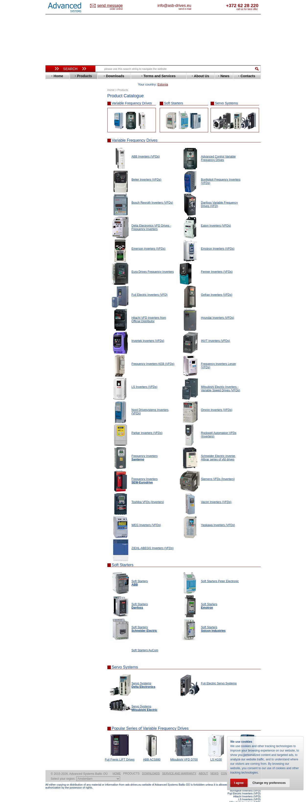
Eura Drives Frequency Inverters (153, 264)
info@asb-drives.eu (195, 5)
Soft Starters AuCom (145, 642)
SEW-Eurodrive (61, 209)
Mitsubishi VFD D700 (184, 752)
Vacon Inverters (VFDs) (216, 494)
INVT (53, 169)
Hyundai (56, 161)
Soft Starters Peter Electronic (220, 573)
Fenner (55, 146)
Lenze (54, 176)
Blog (51, 310)
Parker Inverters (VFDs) (147, 425)
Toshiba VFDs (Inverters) (148, 494)
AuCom (55, 244)
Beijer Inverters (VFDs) (146, 172)
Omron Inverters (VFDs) (216, 402)
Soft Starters (173, 96)
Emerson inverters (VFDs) (149, 241)
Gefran (55, 154)
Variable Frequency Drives (132, 96)
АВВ (53, 241)
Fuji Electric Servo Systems (219, 676)
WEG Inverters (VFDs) (146, 517)
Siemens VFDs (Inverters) (218, 471)
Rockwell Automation (66, 198)
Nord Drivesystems (64, 187)
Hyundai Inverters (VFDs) (217, 310)
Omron (55, 191)
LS (52, 180)
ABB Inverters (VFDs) (146, 149)
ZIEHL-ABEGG (61, 227)
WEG (53, 224)
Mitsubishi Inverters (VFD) (245, 794)
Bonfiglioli (58, 117)
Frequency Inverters (145, 473)
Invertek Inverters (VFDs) (148, 333)
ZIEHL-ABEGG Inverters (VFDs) (153, 540)
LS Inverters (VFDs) (145, 379)
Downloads (151, 765)
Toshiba (56, 216)
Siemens (56, 213)
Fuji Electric (59, 150)
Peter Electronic (62, 255)
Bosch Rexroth (61, 121)
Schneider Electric (64, 205)
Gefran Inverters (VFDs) (216, 287)
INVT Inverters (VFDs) (215, 333)
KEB (53, 172)
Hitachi (55, 158)
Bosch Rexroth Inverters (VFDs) (152, 195)
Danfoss (56, 124)
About (203, 765)
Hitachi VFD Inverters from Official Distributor (149, 311)
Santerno (57, 202)
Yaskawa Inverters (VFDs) (218, 517)
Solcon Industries (63, 263)
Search (70, 69)
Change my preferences (269, 783)
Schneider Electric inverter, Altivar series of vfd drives (218, 450)
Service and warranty (179, 765)
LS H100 (216, 752)
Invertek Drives (61, 165)
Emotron (56, 139)
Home (117, 765)
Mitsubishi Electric (64, 183)
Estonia (114, 6)
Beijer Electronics (63, 113)
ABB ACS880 (151, 752)
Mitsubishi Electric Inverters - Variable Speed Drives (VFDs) (220, 381)
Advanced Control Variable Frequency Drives (218, 150)
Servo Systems (226, 96)
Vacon (54, 220)
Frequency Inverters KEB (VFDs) (153, 356)
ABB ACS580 (253, 797)
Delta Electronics (63, 128)
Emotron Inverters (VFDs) (218, 241)
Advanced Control (63, 110)
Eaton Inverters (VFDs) (216, 218)
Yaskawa (56, 231)
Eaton (54, 132)
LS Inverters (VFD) (249, 791)
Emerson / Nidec (62, 135)
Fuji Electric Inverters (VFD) (150, 287)
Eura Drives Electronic (67, 143)
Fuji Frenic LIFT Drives (120, 752)
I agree (239, 783)
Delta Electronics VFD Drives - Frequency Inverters (151, 219)
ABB (53, 106)
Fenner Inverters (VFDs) (217, 264)
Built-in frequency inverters (64, 359)
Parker (55, 194)
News (214, 765)
